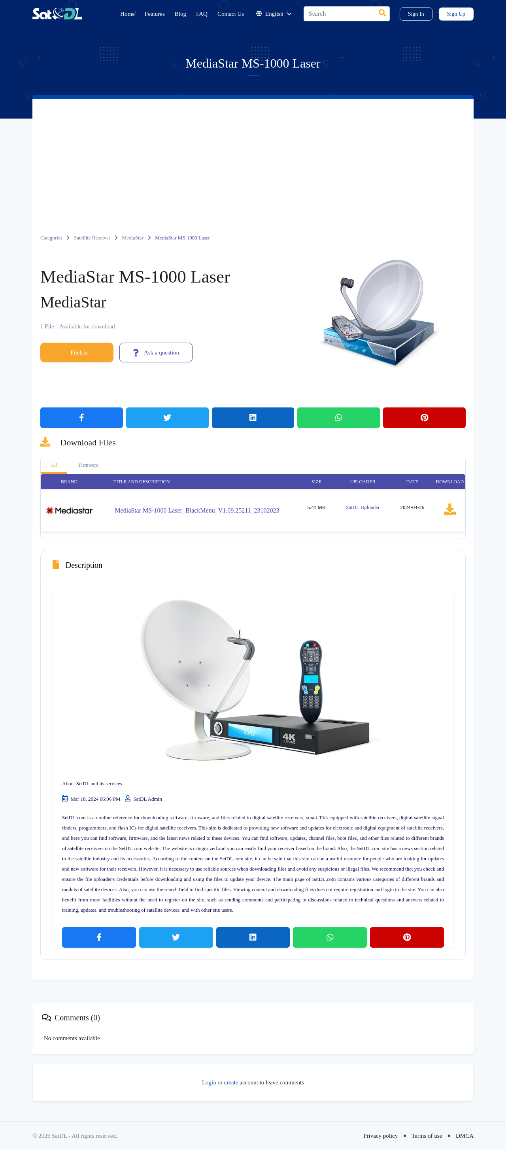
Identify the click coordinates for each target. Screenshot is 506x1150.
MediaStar (132, 238)
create (231, 1082)
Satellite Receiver (92, 238)
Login (209, 1082)
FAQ (202, 14)
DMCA (465, 1136)
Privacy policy (380, 1136)
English (273, 14)
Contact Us (230, 14)
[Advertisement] (253, 158)
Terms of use (427, 1136)
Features (155, 14)
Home (127, 14)
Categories (51, 238)
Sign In (416, 14)
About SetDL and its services (92, 783)
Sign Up (456, 14)
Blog (180, 14)
